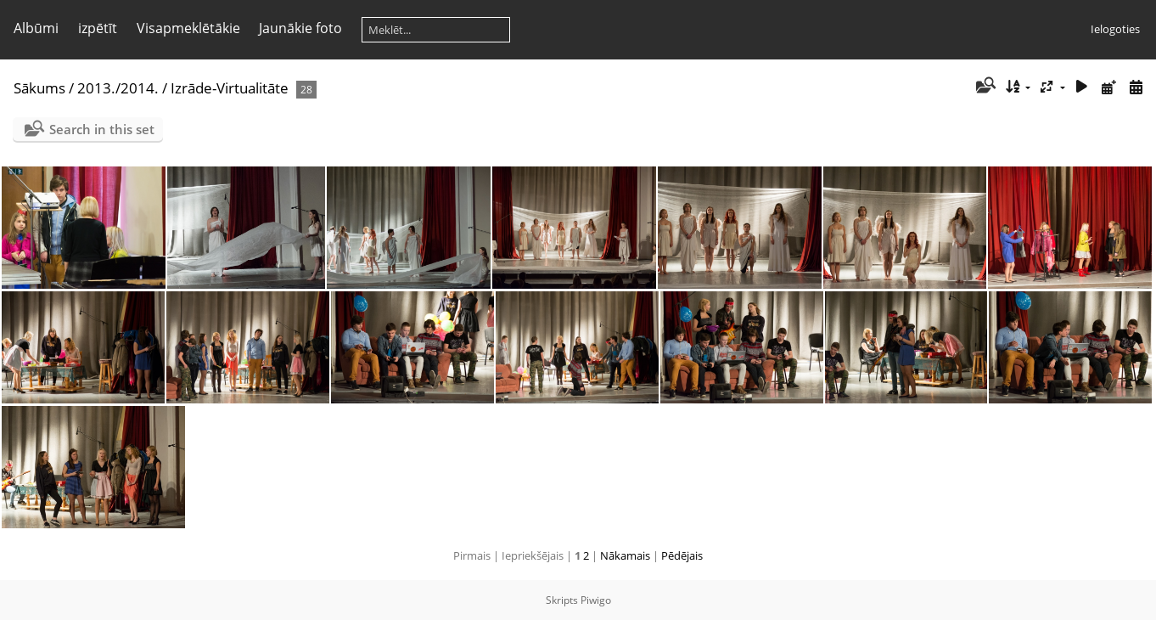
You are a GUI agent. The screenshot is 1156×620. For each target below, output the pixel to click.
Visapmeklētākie (188, 28)
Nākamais (625, 555)
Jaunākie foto (300, 28)
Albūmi (36, 28)
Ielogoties (1115, 29)
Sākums (39, 88)
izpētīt (97, 28)
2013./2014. (118, 88)
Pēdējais (682, 555)
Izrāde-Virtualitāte (230, 88)
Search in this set (101, 129)
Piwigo (596, 600)
